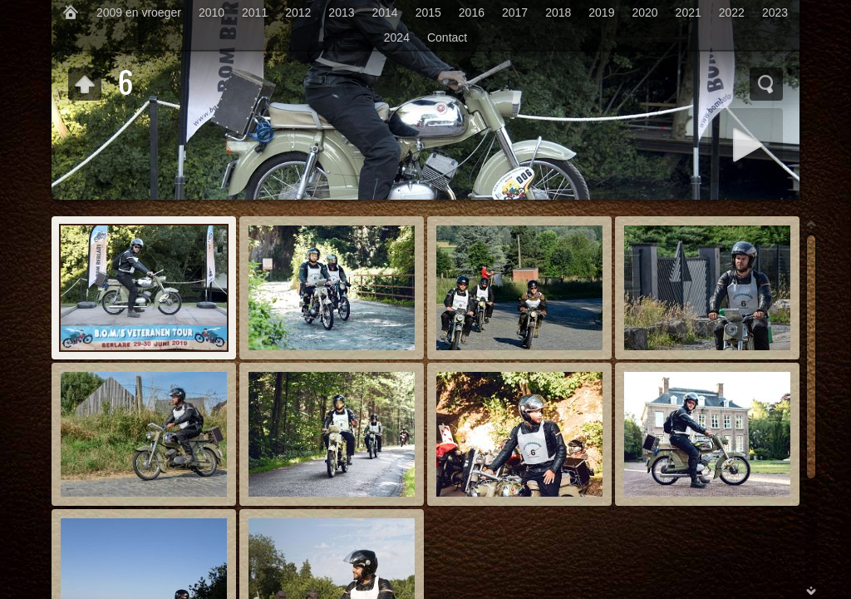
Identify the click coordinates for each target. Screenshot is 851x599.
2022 (732, 12)
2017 (515, 12)
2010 (211, 12)
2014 (385, 12)
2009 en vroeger (138, 12)
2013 (341, 12)
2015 (428, 12)
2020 (644, 12)
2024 (397, 37)
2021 (688, 12)
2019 (601, 12)
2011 (255, 12)
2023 (775, 12)
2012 (298, 12)
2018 (558, 12)
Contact (447, 37)
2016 (472, 12)
